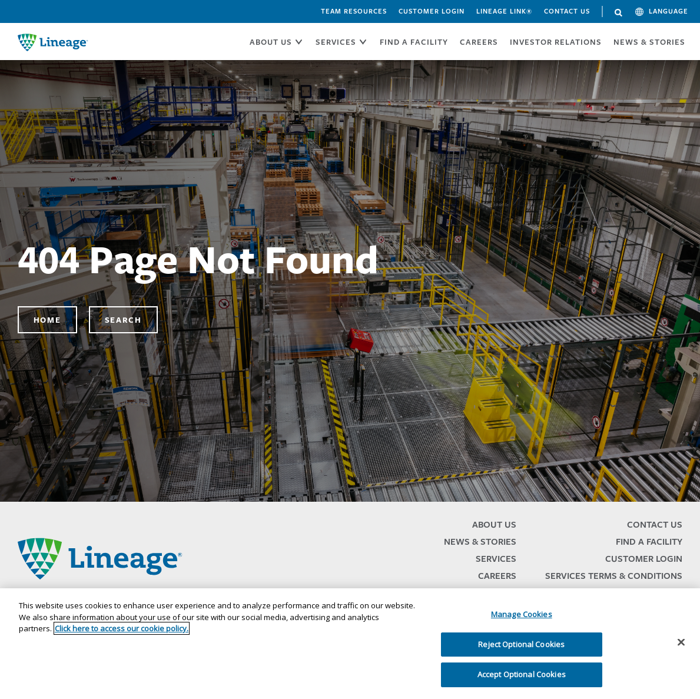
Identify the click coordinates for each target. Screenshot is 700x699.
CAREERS (479, 42)
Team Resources (354, 11)
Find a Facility (649, 541)
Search (619, 13)
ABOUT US (271, 42)
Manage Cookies (521, 614)
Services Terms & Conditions (613, 575)
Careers (497, 575)
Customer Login (432, 11)
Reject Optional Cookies (521, 644)
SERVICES (336, 42)
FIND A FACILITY (414, 42)
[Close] (681, 642)
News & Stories (649, 42)
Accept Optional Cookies (521, 674)
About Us (494, 524)
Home (47, 319)
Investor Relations (556, 42)
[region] (350, 643)
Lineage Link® (504, 11)
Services (496, 558)
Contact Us (567, 11)
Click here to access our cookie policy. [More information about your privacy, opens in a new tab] (121, 628)
